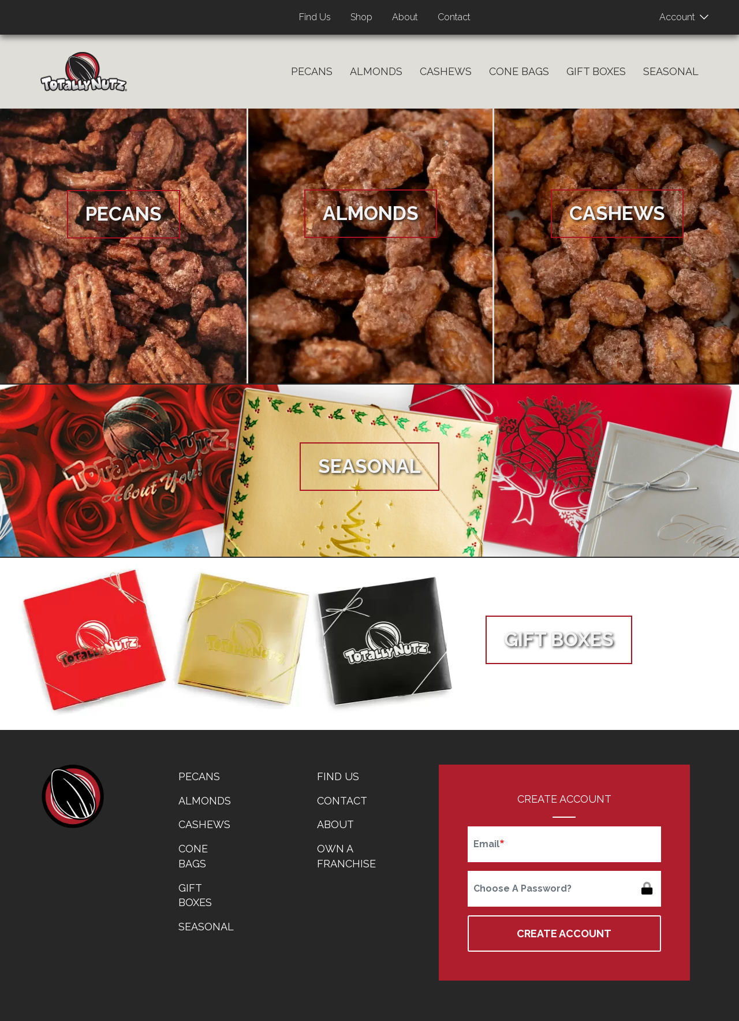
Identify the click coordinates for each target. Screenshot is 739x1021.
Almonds (376, 71)
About (405, 17)
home (72, 796)
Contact (454, 17)
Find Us (315, 17)
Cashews (446, 71)
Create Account (564, 933)
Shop (361, 17)
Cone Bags (519, 71)
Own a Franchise (346, 856)
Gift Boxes (596, 71)
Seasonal (671, 71)
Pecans (312, 71)
